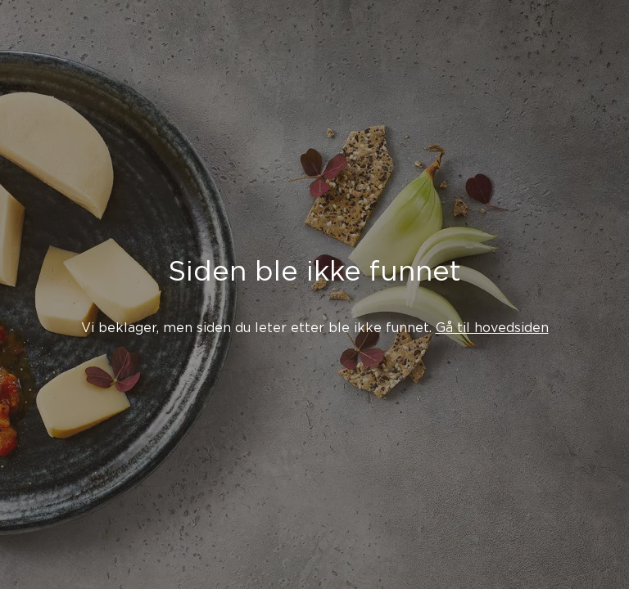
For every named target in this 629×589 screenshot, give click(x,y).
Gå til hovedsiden (492, 327)
